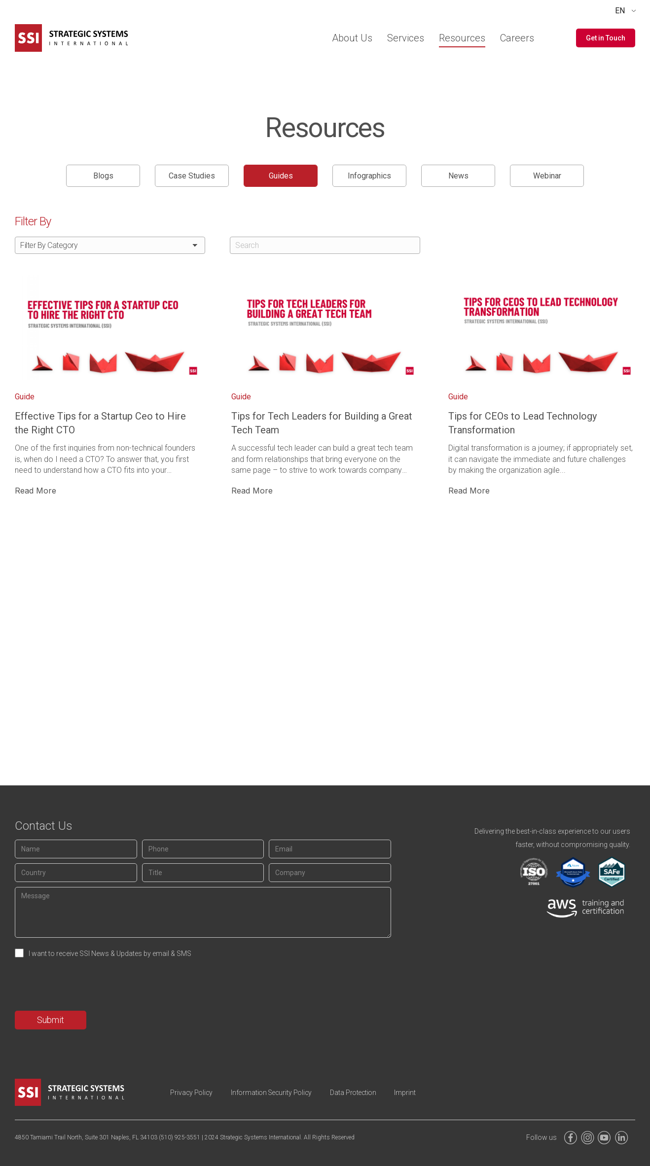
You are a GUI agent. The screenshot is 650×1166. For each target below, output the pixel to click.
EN (620, 10)
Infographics (369, 175)
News (458, 175)
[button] (605, 38)
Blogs (103, 175)
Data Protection (363, 1092)
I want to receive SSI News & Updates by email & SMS (110, 953)
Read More (35, 490)
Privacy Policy (193, 1092)
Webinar (547, 175)
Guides (281, 175)
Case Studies (192, 175)
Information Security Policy (277, 1092)
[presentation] (90, 986)
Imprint (418, 1092)
